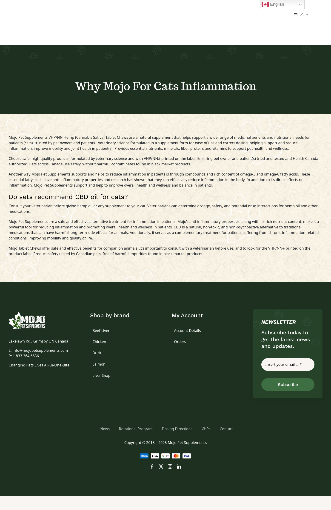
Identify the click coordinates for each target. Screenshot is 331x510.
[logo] (32, 313)
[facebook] (152, 466)
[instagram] (170, 466)
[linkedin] (179, 466)
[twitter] (161, 466)
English (273, 4)
